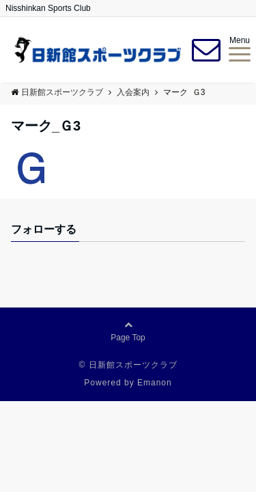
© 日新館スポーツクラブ (128, 365)
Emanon (154, 382)
